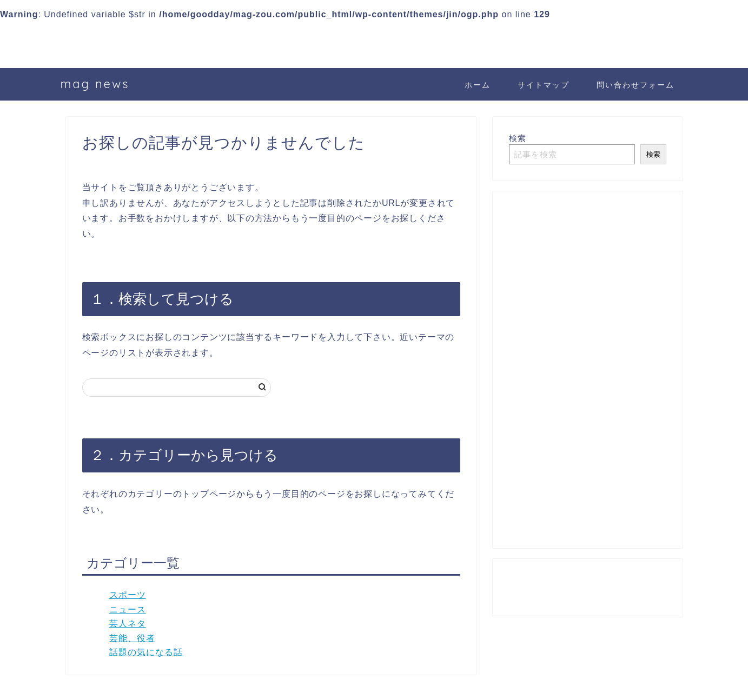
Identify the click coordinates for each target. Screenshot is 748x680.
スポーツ (127, 594)
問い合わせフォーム (635, 85)
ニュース (127, 609)
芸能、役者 (132, 638)
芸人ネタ (127, 623)
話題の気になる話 (146, 652)
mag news (95, 83)
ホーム (478, 85)
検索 (517, 138)
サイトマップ (544, 85)
